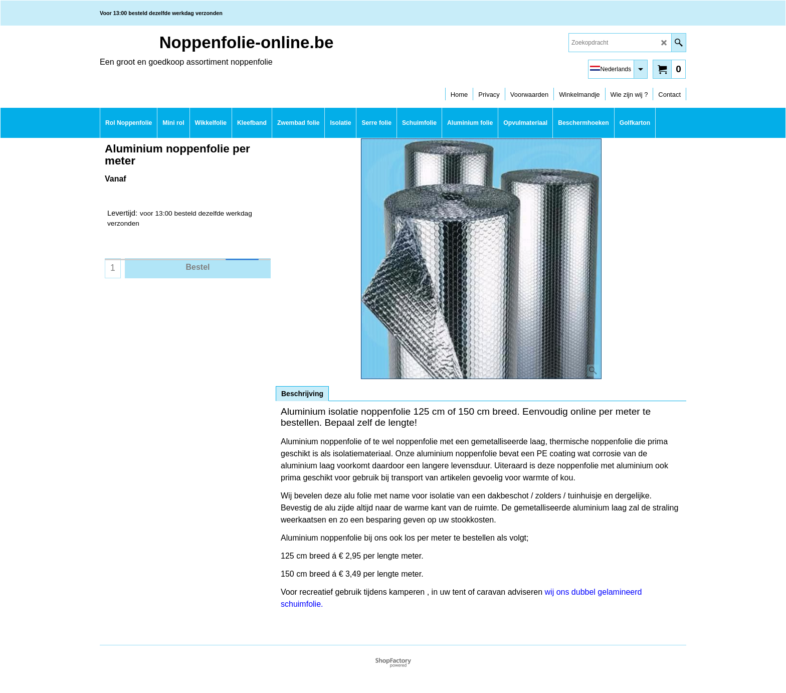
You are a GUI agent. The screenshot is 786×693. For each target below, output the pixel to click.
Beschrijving (302, 394)
